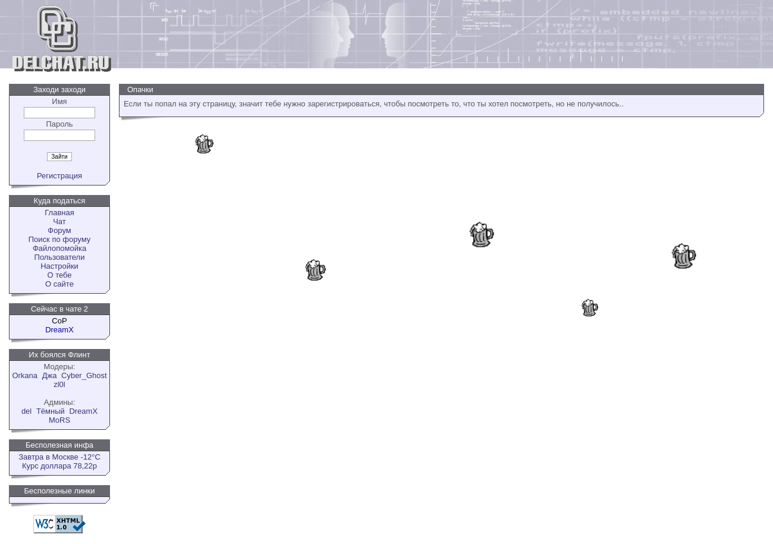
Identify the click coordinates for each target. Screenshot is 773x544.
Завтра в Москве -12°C (59, 456)
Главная (59, 212)
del (26, 411)
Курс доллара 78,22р (59, 465)
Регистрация (59, 175)
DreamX (83, 411)
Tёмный (50, 411)
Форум (59, 230)
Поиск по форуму (59, 239)
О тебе (59, 275)
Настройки (59, 266)
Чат (59, 221)
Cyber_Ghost (84, 375)
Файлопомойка (59, 248)
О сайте (59, 283)
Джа (49, 375)
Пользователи (59, 257)
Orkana (24, 375)
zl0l (59, 384)
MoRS (59, 420)
